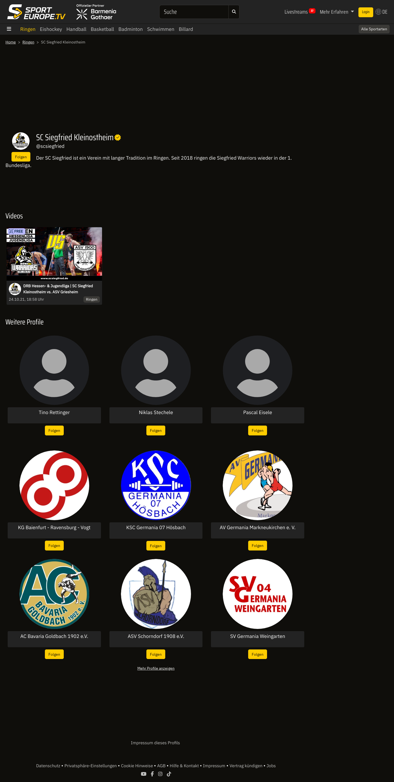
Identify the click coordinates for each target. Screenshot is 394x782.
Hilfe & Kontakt (185, 766)
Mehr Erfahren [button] (334, 11)
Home (10, 42)
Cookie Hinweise (137, 766)
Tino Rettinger (54, 412)
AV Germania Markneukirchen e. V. (258, 528)
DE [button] (381, 11)
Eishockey (51, 29)
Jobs (271, 766)
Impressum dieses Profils (155, 743)
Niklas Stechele (156, 412)
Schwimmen (161, 29)
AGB (162, 766)
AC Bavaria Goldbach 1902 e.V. (54, 636)
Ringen (28, 29)
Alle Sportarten (374, 29)
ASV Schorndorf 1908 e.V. (156, 636)
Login (366, 12)
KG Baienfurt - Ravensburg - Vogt (54, 528)
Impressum (214, 766)
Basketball (102, 29)
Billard (186, 29)
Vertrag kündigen (246, 766)
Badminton (130, 29)
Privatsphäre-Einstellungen (91, 766)
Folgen (21, 156)
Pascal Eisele (257, 412)
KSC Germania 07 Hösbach (156, 528)
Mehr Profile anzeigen (156, 668)
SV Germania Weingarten (257, 636)
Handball (76, 29)
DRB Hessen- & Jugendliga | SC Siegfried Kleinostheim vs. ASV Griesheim (58, 288)
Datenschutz (48, 766)
